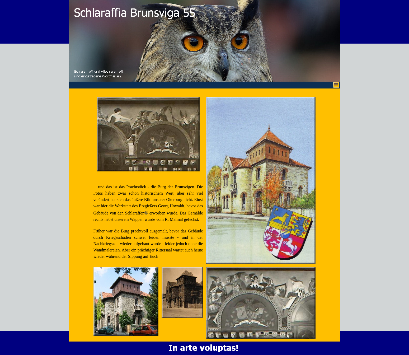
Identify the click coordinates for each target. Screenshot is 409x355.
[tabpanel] (148, 219)
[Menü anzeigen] (336, 85)
